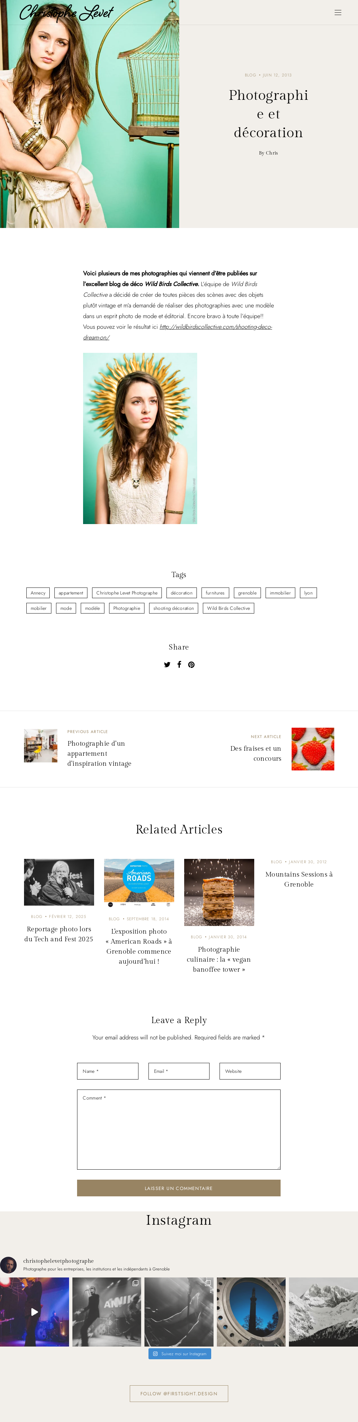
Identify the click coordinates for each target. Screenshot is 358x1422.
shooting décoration (173, 608)
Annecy (38, 592)
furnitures (215, 592)
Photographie (126, 608)
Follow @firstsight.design (179, 1393)
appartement (71, 592)
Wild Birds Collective (228, 608)
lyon (308, 592)
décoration (182, 592)
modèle (92, 608)
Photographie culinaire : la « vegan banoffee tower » (219, 960)
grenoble (247, 592)
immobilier (280, 592)
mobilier (39, 608)
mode (66, 608)
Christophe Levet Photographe (126, 592)
